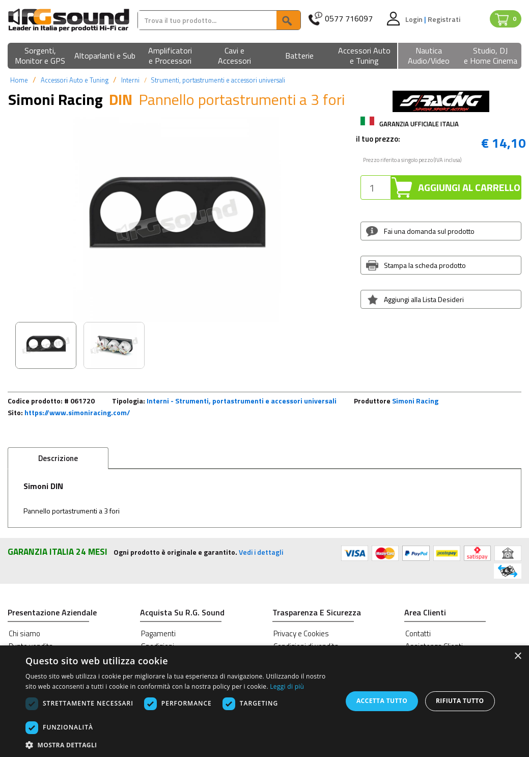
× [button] (517, 656)
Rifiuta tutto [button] (460, 700)
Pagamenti (158, 633)
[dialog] (264, 701)
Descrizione (58, 458)
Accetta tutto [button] (381, 700)
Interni (130, 80)
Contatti (418, 633)
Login (414, 19)
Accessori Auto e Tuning (74, 80)
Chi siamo (24, 633)
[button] (40, 56)
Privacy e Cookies (301, 633)
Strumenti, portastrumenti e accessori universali (218, 80)
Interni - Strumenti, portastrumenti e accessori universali (242, 400)
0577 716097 (349, 18)
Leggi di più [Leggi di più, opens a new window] (287, 686)
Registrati (444, 19)
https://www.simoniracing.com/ (77, 412)
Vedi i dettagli (261, 552)
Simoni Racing (415, 400)
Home (19, 80)
